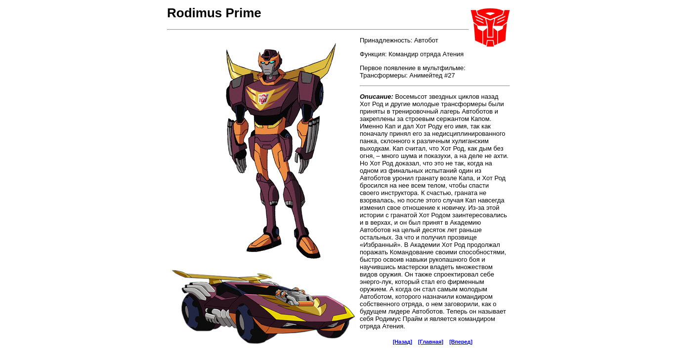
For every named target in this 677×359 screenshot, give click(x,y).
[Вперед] (460, 342)
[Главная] (430, 342)
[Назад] (402, 342)
